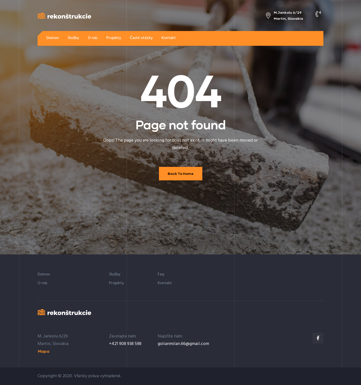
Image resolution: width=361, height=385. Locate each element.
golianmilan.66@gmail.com (183, 343)
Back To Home (181, 173)
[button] (308, 38)
